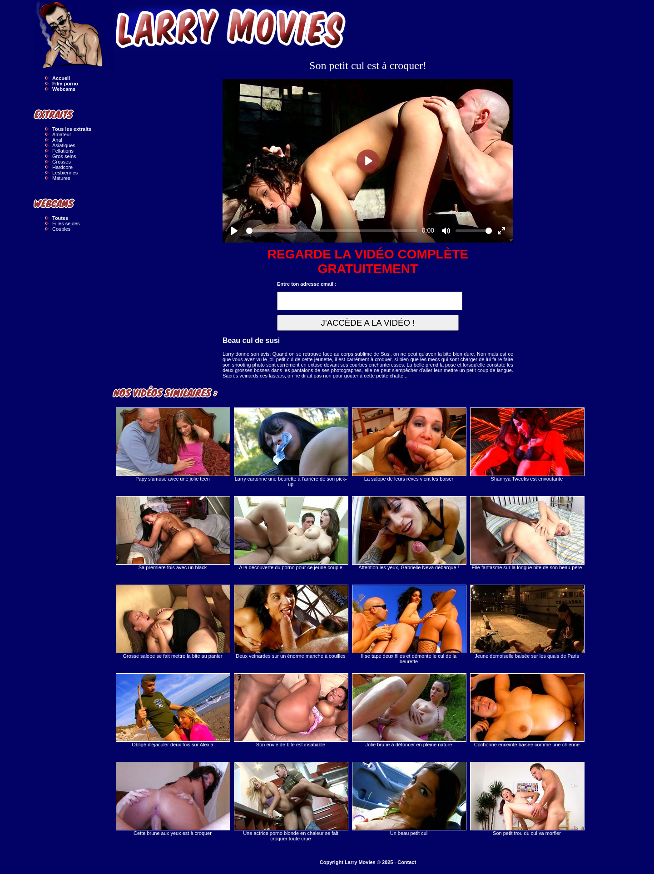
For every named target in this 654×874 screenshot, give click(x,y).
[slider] (331, 230)
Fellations (63, 151)
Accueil (61, 78)
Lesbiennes (65, 172)
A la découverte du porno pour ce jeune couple (290, 533)
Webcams (63, 89)
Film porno (65, 83)
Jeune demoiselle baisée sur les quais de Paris (527, 622)
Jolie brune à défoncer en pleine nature (409, 710)
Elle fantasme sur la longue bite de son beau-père (527, 533)
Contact (406, 862)
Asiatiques (63, 145)
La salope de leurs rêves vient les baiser (409, 444)
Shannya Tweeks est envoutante (527, 444)
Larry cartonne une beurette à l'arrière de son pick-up (290, 447)
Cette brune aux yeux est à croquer (172, 799)
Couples (61, 229)
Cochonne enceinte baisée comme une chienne (527, 710)
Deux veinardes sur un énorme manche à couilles (290, 622)
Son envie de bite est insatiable (290, 710)
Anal (57, 140)
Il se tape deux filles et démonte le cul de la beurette (409, 624)
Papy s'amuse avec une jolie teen (172, 444)
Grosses (61, 161)
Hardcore (62, 167)
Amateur (61, 134)
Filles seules (66, 223)
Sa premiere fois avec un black (172, 533)
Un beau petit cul (409, 799)
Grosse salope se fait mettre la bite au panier (172, 622)
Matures (61, 178)
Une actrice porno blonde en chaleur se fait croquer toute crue (290, 801)
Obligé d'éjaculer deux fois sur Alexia (172, 710)
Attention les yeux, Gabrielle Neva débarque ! (409, 533)
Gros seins (64, 156)
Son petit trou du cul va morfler (527, 799)
